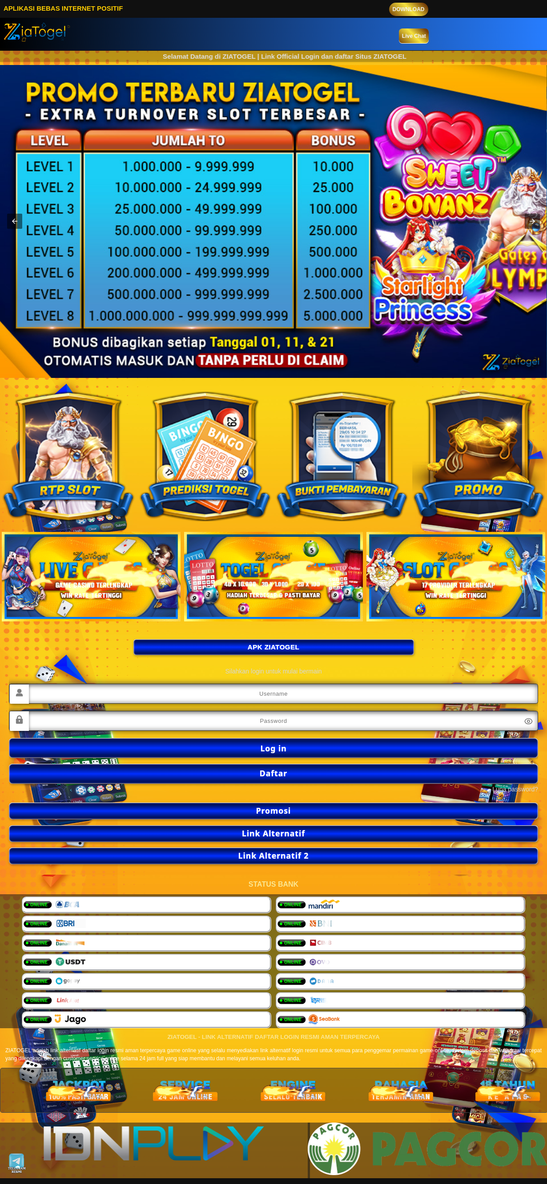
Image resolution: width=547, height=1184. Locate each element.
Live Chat (414, 36)
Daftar (273, 773)
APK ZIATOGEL (273, 647)
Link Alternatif (273, 833)
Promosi (273, 810)
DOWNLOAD (409, 9)
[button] (14, 221)
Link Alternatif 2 (273, 855)
